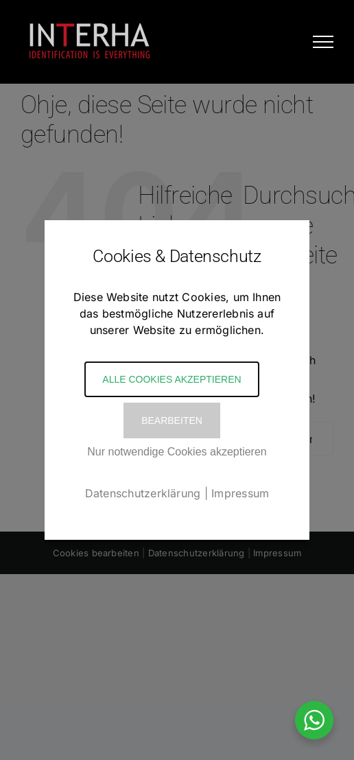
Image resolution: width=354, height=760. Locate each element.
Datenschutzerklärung (143, 493)
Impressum (240, 493)
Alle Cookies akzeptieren (171, 379)
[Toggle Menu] (323, 42)
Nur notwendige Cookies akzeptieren (176, 452)
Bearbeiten (171, 420)
